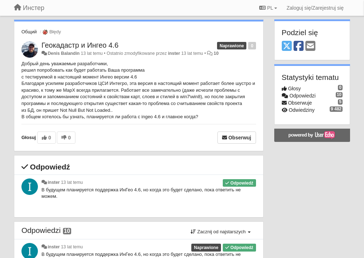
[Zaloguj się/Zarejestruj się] (315, 8)
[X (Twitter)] (287, 46)
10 (216, 53)
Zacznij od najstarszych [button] (220, 231)
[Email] (310, 46)
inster (174, 53)
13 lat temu (72, 182)
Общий (29, 31)
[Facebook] (299, 46)
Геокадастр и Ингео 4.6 (79, 45)
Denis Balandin (63, 53)
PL (268, 8)
